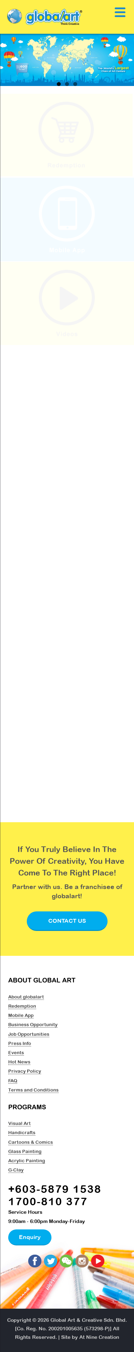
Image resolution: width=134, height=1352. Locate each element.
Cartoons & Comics (30, 1142)
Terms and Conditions (33, 1090)
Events (16, 1052)
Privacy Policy (24, 1071)
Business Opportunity (33, 1024)
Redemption (22, 1006)
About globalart (26, 997)
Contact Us (67, 920)
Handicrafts (21, 1132)
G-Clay (16, 1170)
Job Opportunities (28, 1034)
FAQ (12, 1080)
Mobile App (21, 1015)
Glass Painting (24, 1151)
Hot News (19, 1062)
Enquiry (30, 1237)
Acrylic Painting (26, 1160)
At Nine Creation (99, 1337)
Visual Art (19, 1123)
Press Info (19, 1043)
